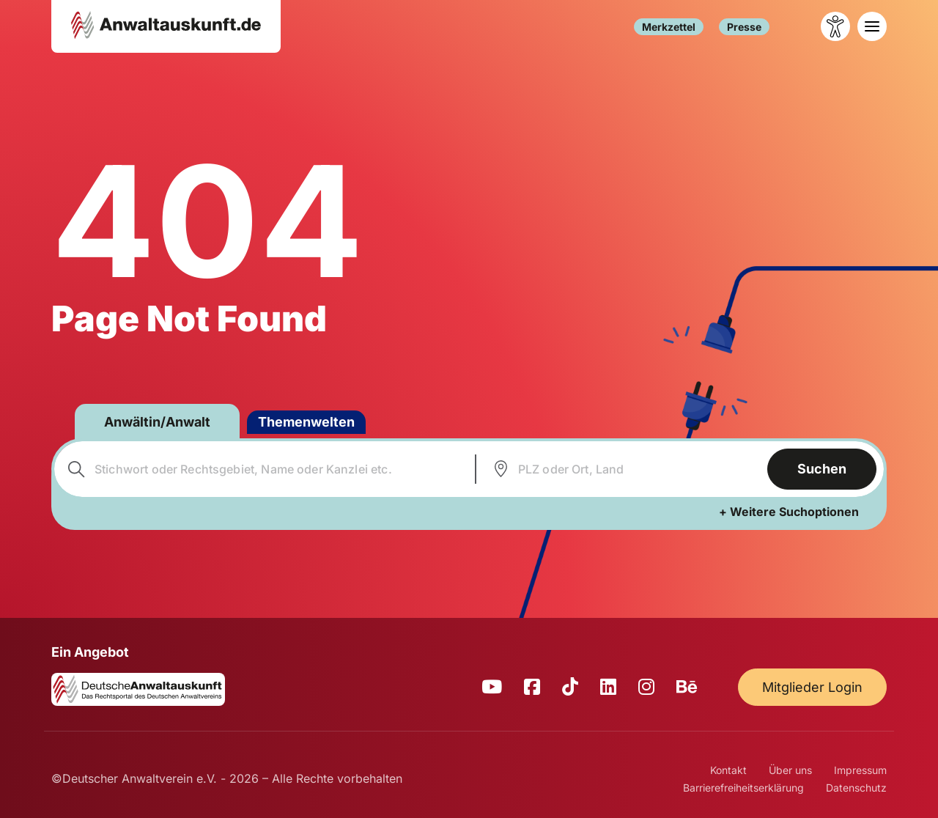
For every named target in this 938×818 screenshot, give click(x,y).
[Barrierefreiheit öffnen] (835, 26)
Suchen (821, 468)
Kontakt (728, 770)
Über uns (790, 770)
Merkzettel (668, 27)
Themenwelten (306, 422)
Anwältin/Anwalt (157, 422)
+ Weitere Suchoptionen (789, 511)
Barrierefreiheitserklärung (743, 787)
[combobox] (263, 469)
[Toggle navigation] (872, 26)
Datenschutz (856, 787)
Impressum (860, 770)
